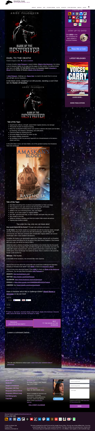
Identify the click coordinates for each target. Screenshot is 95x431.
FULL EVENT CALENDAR (37, 405)
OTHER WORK (51, 7)
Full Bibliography (11, 396)
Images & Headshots (12, 385)
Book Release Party (32, 388)
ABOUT (34, 7)
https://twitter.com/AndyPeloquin (23, 277)
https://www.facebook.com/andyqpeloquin (28, 279)
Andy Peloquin (22, 64)
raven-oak (23, 313)
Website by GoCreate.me (11, 428)
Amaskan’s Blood (48, 266)
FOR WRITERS (72, 7)
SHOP (84, 7)
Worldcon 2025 (31, 380)
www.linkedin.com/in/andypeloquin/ (28, 285)
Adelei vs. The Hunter (14, 312)
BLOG (58, 7)
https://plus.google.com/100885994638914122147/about (32, 282)
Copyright (9, 398)
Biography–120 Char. (12, 388)
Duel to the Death (15, 313)
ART (44, 7)
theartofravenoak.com (25, 414)
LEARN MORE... (77, 97)
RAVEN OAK (23, 2)
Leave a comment (28, 60)
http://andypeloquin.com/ (21, 274)
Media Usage (10, 380)
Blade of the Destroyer (46, 312)
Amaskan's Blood (25, 312)
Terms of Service (74, 401)
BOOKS (39, 7)
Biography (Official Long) (14, 393)
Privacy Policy (86, 400)
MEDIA (79, 7)
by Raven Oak (13, 425)
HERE (32, 266)
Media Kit (9, 383)
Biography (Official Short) (14, 390)
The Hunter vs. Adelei (33, 313)
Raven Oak (30, 76)
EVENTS (63, 7)
